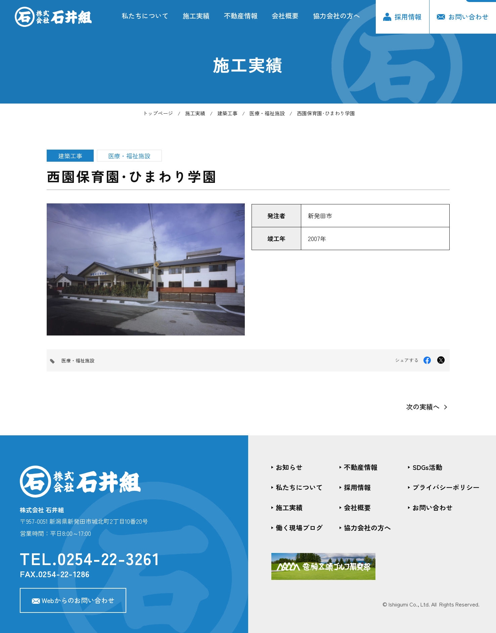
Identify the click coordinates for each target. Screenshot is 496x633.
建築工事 (227, 113)
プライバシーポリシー (446, 487)
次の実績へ (423, 406)
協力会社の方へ (336, 16)
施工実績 (196, 16)
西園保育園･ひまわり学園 (326, 113)
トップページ (158, 113)
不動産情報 (241, 16)
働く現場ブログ (299, 527)
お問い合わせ (463, 17)
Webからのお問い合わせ (73, 600)
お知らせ (289, 467)
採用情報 (402, 17)
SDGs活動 (427, 467)
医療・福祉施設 (267, 113)
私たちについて (145, 16)
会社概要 (285, 16)
